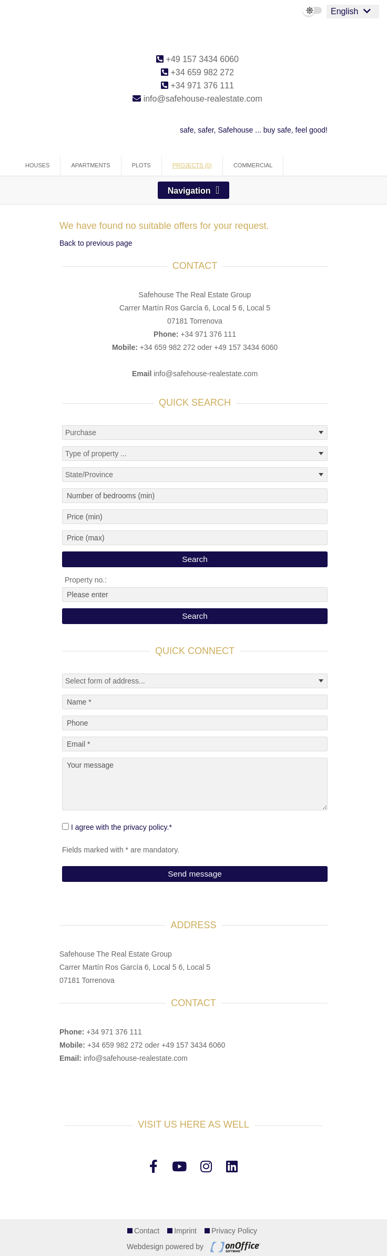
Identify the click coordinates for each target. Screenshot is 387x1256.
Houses (37, 165)
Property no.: (86, 580)
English (344, 11)
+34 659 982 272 (197, 72)
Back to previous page (96, 243)
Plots (141, 165)
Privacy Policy (234, 1231)
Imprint (185, 1231)
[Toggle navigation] (194, 190)
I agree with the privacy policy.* (121, 827)
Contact (146, 1231)
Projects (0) (192, 165)
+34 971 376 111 (197, 85)
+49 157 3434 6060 (197, 59)
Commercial (253, 165)
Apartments (90, 165)
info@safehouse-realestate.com (197, 98)
